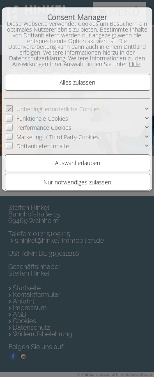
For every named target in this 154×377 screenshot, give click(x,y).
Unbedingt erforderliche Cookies (58, 109)
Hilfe (134, 64)
